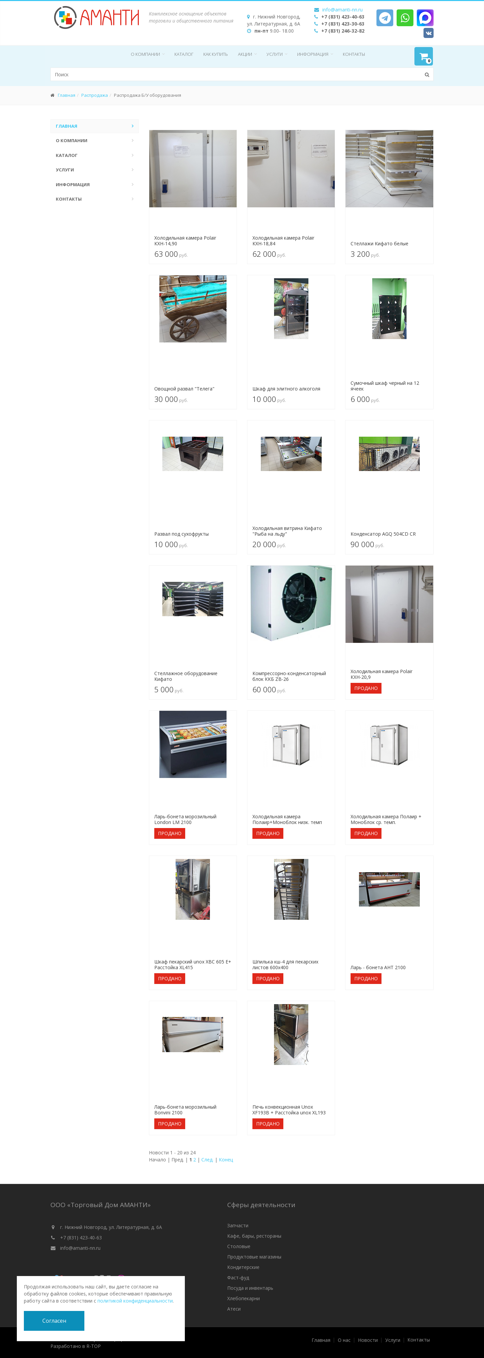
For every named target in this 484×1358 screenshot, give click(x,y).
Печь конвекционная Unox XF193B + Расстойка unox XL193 (289, 1110)
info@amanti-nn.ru (342, 9)
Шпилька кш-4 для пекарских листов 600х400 (285, 964)
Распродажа (94, 95)
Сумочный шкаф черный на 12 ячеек (385, 386)
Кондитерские (243, 1267)
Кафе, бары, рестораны (254, 1236)
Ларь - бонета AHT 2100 (378, 967)
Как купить (215, 54)
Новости (368, 1340)
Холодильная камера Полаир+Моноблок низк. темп (287, 819)
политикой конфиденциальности (135, 1301)
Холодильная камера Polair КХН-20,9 (381, 674)
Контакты (354, 54)
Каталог (183, 54)
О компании (145, 54)
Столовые (238, 1246)
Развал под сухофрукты (181, 534)
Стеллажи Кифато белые (379, 243)
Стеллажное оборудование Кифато (185, 676)
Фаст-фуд (238, 1277)
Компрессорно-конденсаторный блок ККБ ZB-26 (289, 676)
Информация (312, 54)
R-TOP (93, 1346)
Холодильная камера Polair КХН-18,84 (283, 241)
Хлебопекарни (243, 1298)
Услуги (275, 54)
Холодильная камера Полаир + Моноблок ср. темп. (386, 819)
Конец (226, 1159)
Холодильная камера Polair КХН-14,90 (185, 241)
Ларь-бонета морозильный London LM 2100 (185, 819)
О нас (344, 1340)
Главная (66, 95)
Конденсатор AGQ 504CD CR (383, 534)
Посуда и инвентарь (250, 1288)
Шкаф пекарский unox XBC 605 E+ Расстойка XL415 (192, 964)
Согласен (54, 1320)
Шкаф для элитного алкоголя (286, 388)
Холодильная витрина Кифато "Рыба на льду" (287, 531)
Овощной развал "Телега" (184, 388)
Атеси (234, 1309)
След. (207, 1159)
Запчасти (237, 1225)
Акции (245, 54)
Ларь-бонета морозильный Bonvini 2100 (185, 1110)
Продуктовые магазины (254, 1256)
